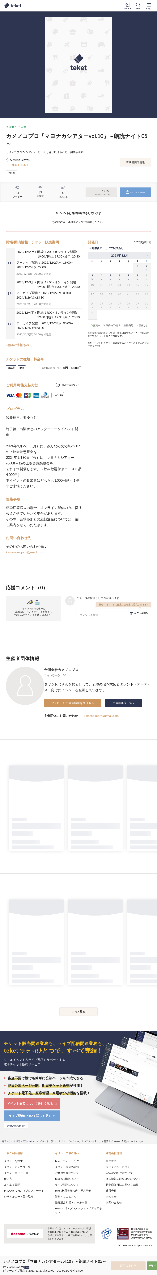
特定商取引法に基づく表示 (122, 1184)
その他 (10, 126)
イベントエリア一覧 (16, 1172)
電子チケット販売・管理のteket (18, 1141)
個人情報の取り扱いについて (123, 1178)
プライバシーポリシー (119, 1166)
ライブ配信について (67, 1184)
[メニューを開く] (149, 6)
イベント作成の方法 (67, 1166)
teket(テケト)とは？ (67, 1161)
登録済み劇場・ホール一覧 (71, 1202)
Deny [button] (124, 1256)
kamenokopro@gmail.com (25, 552)
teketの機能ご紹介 (66, 1178)
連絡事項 (73, 222)
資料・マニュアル (65, 1196)
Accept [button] (143, 1255)
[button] (5, 1260)
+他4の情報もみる (19, 345)
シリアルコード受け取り (18, 1196)
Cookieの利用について (119, 1172)
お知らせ (111, 1196)
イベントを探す (13, 1161)
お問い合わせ (114, 1202)
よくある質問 (12, 1184)
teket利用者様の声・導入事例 (73, 1190)
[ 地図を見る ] (19, 164)
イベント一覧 (46, 1141)
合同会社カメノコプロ (61, 670)
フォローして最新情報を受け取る (72, 703)
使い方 (8, 1178)
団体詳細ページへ (123, 703)
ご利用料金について (67, 1172)
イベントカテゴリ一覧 (17, 1166)
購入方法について (71, 384)
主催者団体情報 (135, 162)
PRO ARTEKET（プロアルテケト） (25, 1190)
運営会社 (111, 1190)
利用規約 (111, 1161)
